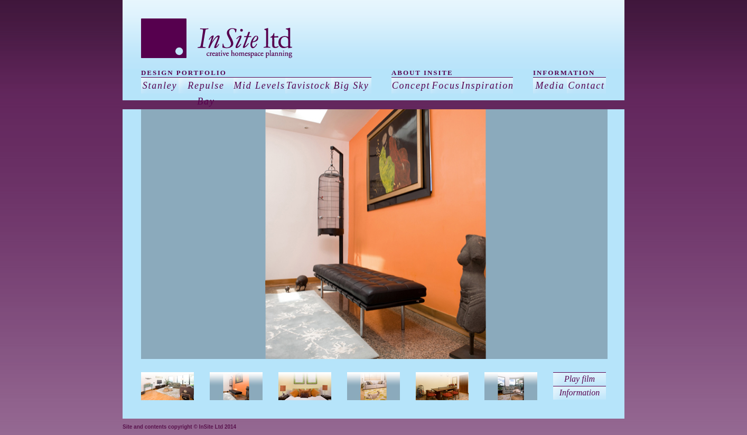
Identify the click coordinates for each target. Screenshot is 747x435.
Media (550, 85)
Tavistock (308, 85)
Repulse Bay (206, 93)
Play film (579, 378)
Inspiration (487, 85)
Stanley (160, 85)
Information (579, 392)
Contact (586, 85)
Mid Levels (259, 85)
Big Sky (351, 85)
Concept (411, 85)
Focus (446, 85)
